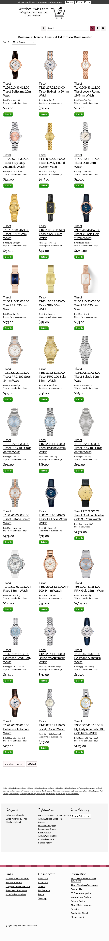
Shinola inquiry (45, 843)
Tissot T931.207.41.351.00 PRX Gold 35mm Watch (89, 586)
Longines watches (35, 791)
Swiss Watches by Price (16, 819)
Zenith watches (60, 794)
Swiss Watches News (16, 890)
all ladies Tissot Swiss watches (73, 37)
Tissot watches (50, 794)
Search (41, 886)
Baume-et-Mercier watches (30, 788)
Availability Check (46, 839)
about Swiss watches (72, 794)
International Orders (47, 829)
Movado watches (67, 791)
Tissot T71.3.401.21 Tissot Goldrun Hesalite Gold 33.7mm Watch (89, 515)
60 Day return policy (47, 826)
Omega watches (78, 791)
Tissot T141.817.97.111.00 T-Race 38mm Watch (17, 586)
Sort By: (7, 42)
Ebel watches (64, 788)
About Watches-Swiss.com (50, 819)
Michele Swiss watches (17, 878)
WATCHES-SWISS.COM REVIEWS (54, 815)
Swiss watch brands (30, 37)
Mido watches (57, 791)
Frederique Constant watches (88, 788)
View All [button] (32, 764)
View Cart (43, 878)
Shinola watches (14, 794)
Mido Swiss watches (16, 894)
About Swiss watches (47, 836)
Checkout (43, 882)
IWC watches (25, 791)
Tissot (48, 37)
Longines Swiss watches (18, 886)
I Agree (69, 2)
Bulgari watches (44, 788)
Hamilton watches (14, 791)
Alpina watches (8, 788)
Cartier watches (55, 788)
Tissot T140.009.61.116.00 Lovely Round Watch (52, 725)
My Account (44, 890)
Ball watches (17, 788)
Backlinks (75, 909)
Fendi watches (73, 788)
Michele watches (46, 791)
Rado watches (88, 791)
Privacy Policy (83, 2)
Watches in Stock (13, 822)
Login (41, 894)
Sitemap (42, 898)
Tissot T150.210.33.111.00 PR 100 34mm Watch (54, 586)
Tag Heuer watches (39, 794)
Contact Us (43, 822)
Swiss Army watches (26, 794)
